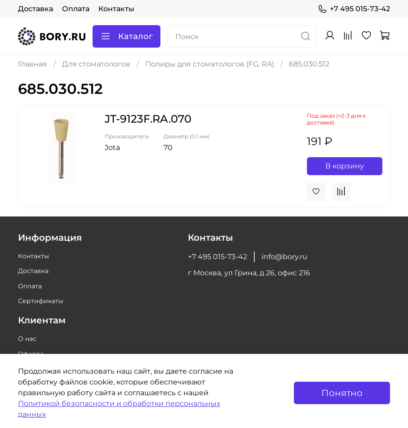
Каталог (126, 36)
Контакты (116, 8)
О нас (27, 339)
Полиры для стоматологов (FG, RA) (209, 64)
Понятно (342, 393)
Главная (32, 64)
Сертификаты (40, 301)
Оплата (75, 8)
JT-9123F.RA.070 (148, 118)
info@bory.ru (284, 256)
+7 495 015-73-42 (354, 9)
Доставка (35, 8)
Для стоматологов (96, 64)
